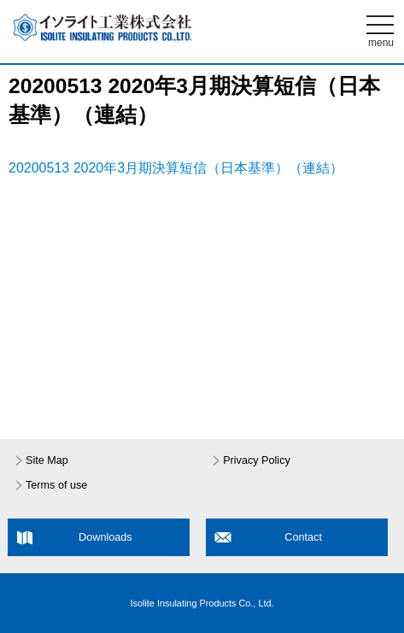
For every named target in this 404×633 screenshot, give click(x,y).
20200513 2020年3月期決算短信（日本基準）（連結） (176, 168)
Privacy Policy (256, 460)
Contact (303, 537)
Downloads (105, 537)
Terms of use (56, 485)
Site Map (47, 460)
